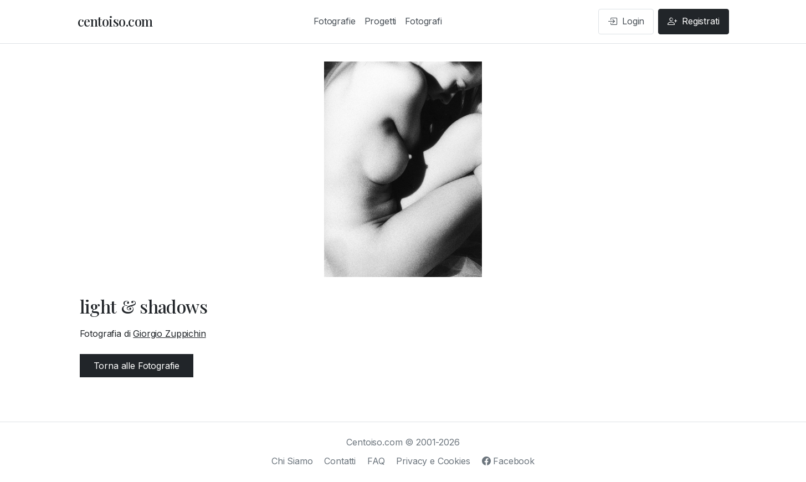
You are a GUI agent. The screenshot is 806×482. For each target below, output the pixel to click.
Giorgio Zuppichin (169, 333)
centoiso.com (115, 21)
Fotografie (334, 21)
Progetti (381, 21)
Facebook (508, 460)
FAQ (376, 460)
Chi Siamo (292, 460)
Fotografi (423, 21)
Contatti (340, 460)
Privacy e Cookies (433, 460)
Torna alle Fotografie (137, 365)
